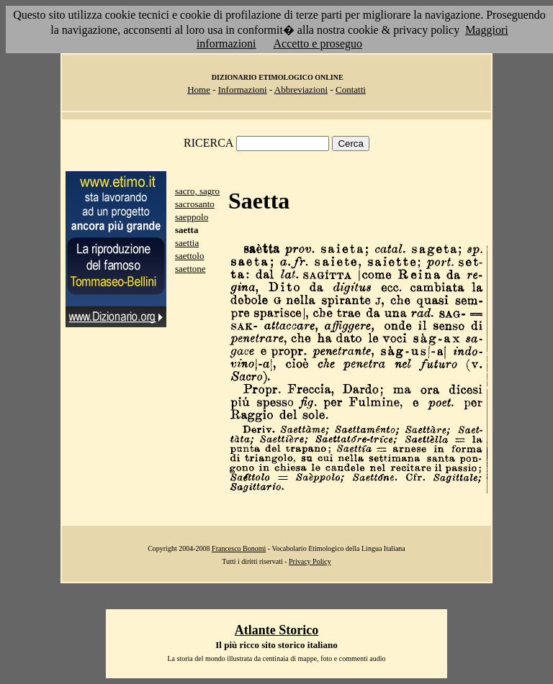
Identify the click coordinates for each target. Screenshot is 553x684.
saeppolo (191, 216)
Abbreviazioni (301, 89)
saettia (187, 242)
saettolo (189, 255)
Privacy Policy (310, 561)
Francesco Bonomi (239, 548)
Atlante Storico (276, 630)
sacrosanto (195, 204)
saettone (190, 268)
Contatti (351, 89)
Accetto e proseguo (318, 43)
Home (198, 89)
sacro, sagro (197, 191)
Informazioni (242, 89)
